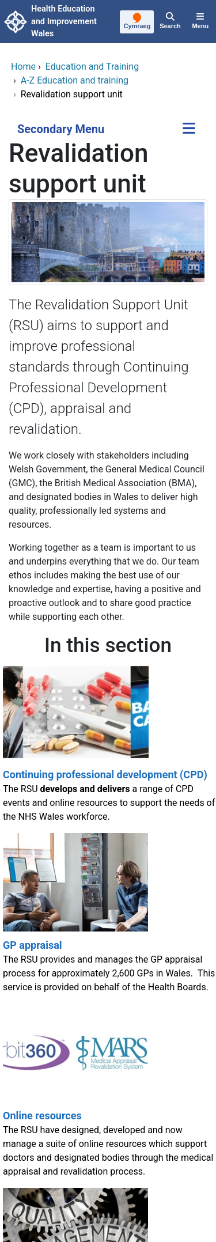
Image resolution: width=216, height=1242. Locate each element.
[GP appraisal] (108, 918)
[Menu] (200, 22)
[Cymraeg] (137, 22)
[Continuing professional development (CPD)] (108, 747)
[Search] (170, 22)
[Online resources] (108, 1096)
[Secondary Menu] (189, 129)
